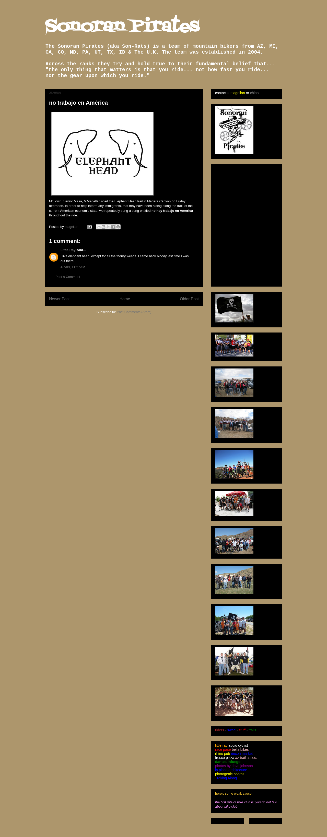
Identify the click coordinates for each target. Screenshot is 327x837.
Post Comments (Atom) (134, 312)
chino (254, 93)
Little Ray (68, 250)
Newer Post (59, 299)
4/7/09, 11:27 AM (73, 267)
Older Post (189, 299)
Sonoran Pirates (122, 27)
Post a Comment (67, 277)
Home (125, 299)
